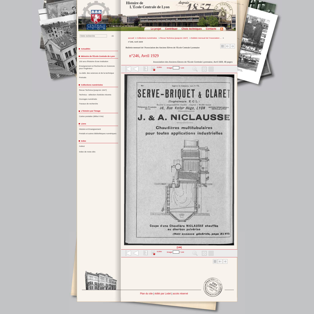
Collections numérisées (147, 38)
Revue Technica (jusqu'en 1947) (174, 38)
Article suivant (232, 46)
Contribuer (171, 28)
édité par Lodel (163, 293)
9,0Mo (159, 67)
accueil (131, 38)
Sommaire (222, 46)
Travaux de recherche (88, 104)
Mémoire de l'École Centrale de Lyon (98, 56)
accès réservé (180, 293)
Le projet (156, 28)
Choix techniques (191, 28)
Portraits (82, 77)
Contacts (211, 28)
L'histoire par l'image (90, 111)
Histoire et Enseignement (90, 129)
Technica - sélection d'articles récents (95, 95)
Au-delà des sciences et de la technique (96, 73)
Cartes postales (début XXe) (91, 116)
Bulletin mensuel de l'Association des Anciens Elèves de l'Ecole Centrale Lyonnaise (162, 47)
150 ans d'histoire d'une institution (93, 61)
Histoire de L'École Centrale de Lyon (147, 5)
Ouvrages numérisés (88, 99)
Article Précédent (227, 46)
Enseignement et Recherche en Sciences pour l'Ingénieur (97, 67)
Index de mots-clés (87, 152)
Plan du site (146, 293)
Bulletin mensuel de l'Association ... (206, 38)
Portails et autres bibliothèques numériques (97, 133)
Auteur (82, 146)
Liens (83, 124)
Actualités (85, 49)
